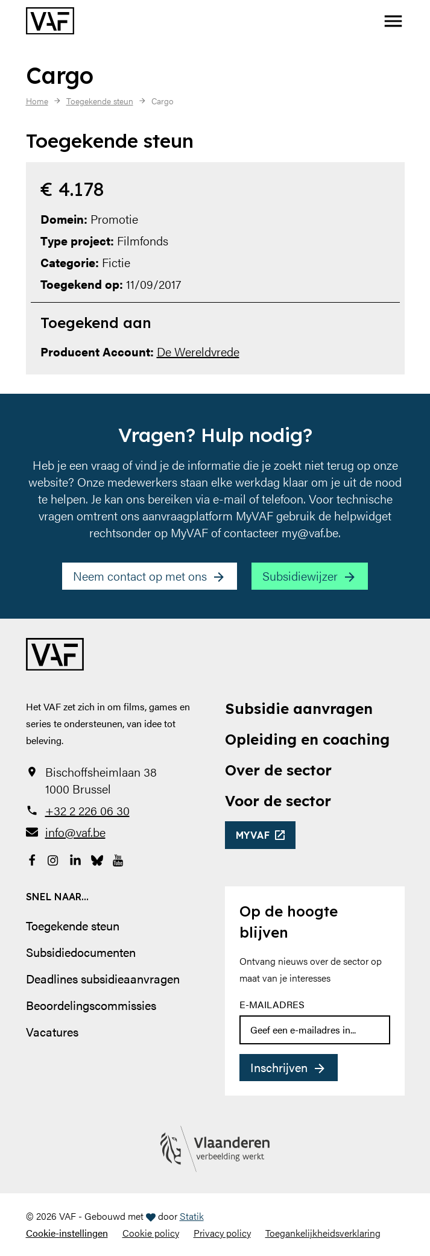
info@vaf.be (75, 832)
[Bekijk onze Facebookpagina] (32, 858)
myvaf (253, 835)
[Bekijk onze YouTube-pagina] (119, 858)
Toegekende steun (72, 925)
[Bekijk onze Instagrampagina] (54, 858)
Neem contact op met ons (140, 575)
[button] (393, 21)
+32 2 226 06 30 (87, 810)
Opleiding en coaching (307, 739)
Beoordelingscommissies (91, 1005)
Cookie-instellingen (67, 1233)
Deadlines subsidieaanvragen (103, 978)
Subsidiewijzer (300, 575)
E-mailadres (272, 1004)
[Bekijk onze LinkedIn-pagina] (75, 858)
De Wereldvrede (198, 351)
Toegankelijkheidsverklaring (323, 1233)
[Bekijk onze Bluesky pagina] (97, 858)
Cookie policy (150, 1233)
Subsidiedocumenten (81, 952)
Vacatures (52, 1031)
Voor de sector (278, 801)
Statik (192, 1216)
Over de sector (278, 770)
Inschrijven (279, 1067)
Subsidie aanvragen (299, 708)
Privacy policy (222, 1233)
